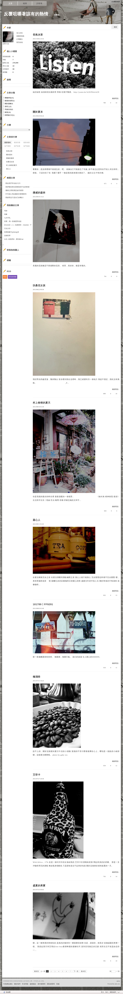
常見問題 (25, 984)
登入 (102, 992)
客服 (57, 984)
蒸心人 (36, 520)
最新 (115, 27)
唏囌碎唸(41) (9, 98)
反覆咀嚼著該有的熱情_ (27, 13)
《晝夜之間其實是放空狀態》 (14, 190)
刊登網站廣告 (8, 984)
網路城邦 (113, 992)
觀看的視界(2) (10, 101)
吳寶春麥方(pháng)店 (11, 232)
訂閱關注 (19, 39)
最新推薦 (26, 142)
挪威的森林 (39, 192)
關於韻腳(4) (9, 103)
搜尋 (28, 85)
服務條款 (33, 984)
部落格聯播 (12, 277)
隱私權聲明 (51, 984)
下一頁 (76, 971)
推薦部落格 (20, 36)
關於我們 (17, 984)
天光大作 (7, 228)
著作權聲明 (41, 984)
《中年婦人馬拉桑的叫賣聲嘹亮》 (16, 194)
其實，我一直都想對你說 (12, 221)
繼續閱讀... (116, 98)
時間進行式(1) (10, 115)
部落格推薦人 (13, 250)
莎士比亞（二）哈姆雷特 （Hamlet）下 (17, 225)
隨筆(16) (8, 112)
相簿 (25, 3)
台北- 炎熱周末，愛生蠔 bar (13, 239)
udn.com (117, 984)
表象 (5, 214)
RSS (5, 277)
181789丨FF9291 (43, 604)
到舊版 (56, 15)
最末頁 (83, 971)
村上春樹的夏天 (41, 402)
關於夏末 (38, 112)
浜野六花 (6, 44)
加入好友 (19, 33)
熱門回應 (17, 146)
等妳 (5, 211)
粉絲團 (8, 992)
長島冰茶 (38, 34)
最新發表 (7, 142)
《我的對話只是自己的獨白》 (14, 197)
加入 (106, 992)
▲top (118, 981)
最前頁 (36, 971)
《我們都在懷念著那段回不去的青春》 (17, 187)
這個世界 (7, 235)
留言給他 (19, 42)
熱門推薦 (26, 146)
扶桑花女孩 (39, 285)
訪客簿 (39, 3)
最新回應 (17, 142)
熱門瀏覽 (7, 146)
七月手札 (7, 218)
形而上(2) (8, 106)
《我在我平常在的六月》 (12, 183)
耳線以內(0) (9, 109)
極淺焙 (36, 676)
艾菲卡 (36, 774)
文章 (10, 3)
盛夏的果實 (39, 885)
